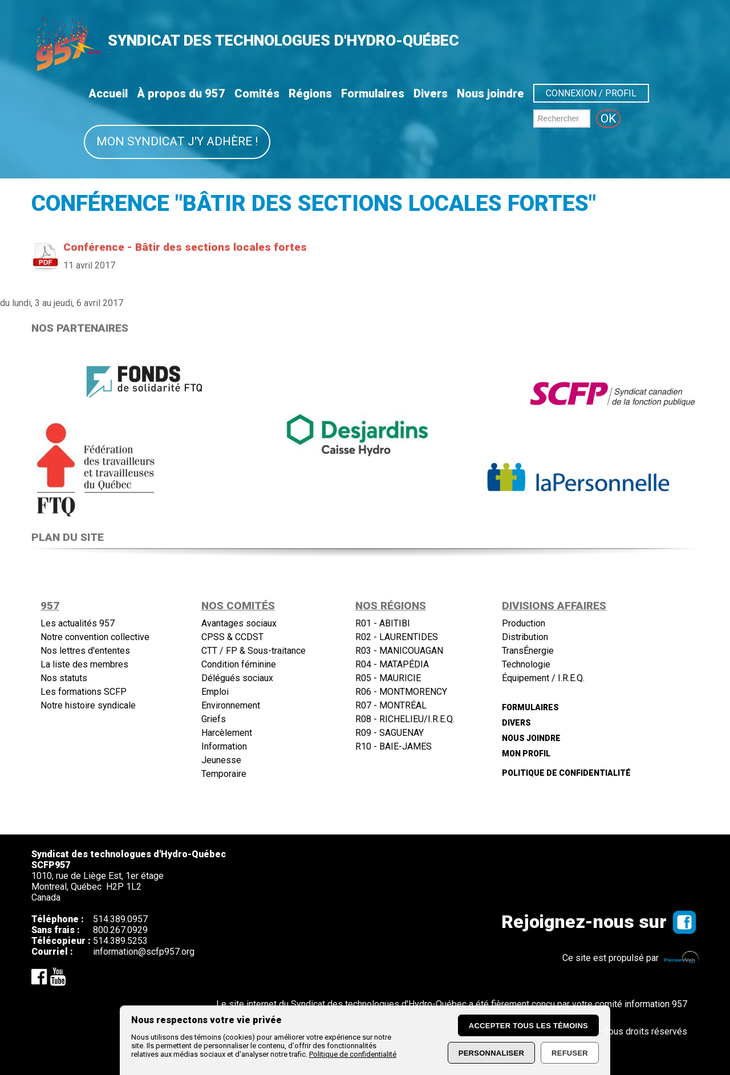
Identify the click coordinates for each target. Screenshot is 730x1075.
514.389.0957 (120, 919)
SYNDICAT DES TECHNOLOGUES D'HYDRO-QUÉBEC (283, 40)
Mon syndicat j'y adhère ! (177, 141)
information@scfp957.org (143, 951)
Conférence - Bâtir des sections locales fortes (185, 247)
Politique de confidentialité (352, 1054)
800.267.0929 (120, 930)
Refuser (569, 1053)
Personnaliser (491, 1053)
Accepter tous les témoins (528, 1025)
